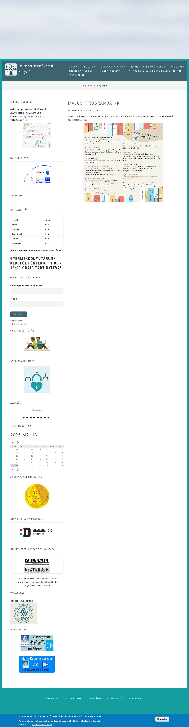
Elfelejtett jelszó (18, 323)
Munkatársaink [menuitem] (110, 71)
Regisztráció (16, 320)
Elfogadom (162, 719)
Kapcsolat (136, 698)
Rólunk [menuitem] (89, 67)
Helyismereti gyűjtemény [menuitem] (146, 67)
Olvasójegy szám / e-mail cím (26, 285)
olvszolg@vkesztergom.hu (31, 116)
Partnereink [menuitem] (77, 75)
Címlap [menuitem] (73, 67)
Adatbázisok (73, 698)
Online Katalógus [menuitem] (81, 71)
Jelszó (13, 298)
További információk (42, 724)
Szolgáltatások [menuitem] (111, 67)
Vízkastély (37, 410)
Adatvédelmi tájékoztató (105, 698)
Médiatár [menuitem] (176, 67)
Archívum (52, 698)
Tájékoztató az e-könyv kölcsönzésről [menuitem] (154, 71)
